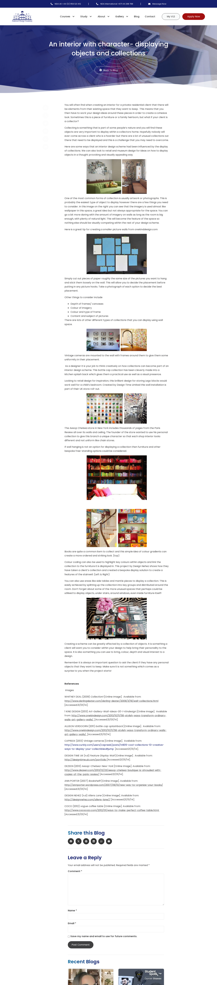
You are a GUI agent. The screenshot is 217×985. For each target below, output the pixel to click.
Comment (75, 871)
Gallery (123, 16)
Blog (136, 16)
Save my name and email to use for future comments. (103, 936)
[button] (52, 108)
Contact (150, 16)
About (105, 16)
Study (87, 16)
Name (72, 910)
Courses (69, 16)
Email (72, 923)
